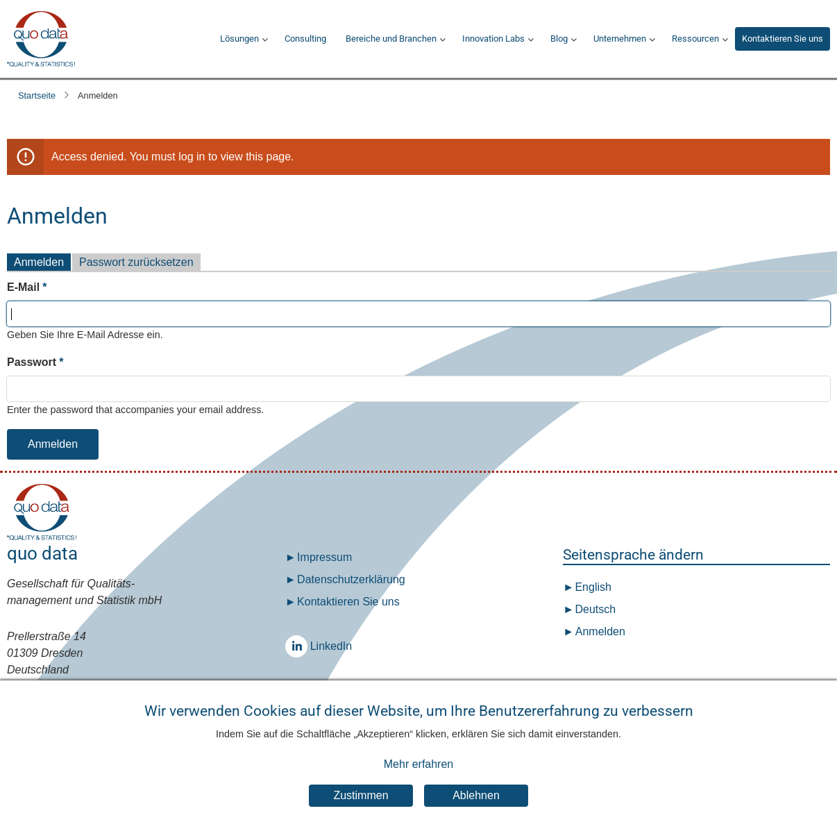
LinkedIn (299, 646)
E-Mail (23, 287)
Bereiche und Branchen (391, 38)
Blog (559, 38)
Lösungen (239, 38)
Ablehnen (476, 797)
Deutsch (594, 609)
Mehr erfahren (419, 765)
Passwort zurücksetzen (136, 262)
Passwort (31, 362)
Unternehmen (619, 38)
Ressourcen (695, 38)
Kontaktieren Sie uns (782, 38)
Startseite (37, 95)
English (591, 587)
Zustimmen (360, 797)
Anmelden (39, 262)
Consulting (305, 38)
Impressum (324, 557)
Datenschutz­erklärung (351, 579)
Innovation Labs (493, 38)
